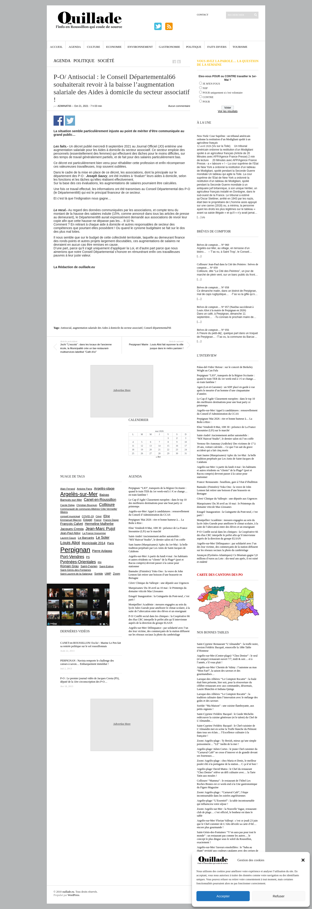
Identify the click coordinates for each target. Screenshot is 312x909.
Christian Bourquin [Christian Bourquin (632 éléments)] (86, 505)
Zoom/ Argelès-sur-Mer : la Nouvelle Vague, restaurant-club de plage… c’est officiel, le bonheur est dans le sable (227, 812)
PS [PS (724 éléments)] (88, 557)
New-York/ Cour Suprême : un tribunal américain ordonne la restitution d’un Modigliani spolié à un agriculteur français (223, 139)
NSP (205, 88)
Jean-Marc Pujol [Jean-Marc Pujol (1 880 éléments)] (100, 528)
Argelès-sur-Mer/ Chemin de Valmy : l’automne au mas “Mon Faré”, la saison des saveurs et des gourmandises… (227, 671)
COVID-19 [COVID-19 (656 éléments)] (88, 516)
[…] (199, 217)
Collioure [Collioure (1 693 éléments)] (107, 504)
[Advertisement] (121, 281)
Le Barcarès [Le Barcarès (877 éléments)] (86, 537)
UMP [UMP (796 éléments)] (108, 573)
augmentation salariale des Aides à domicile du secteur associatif (107, 327)
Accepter (223, 896)
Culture (93, 46)
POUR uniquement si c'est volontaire (223, 92)
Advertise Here (121, 390)
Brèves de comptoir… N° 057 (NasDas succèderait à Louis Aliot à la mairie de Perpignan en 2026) (225, 308)
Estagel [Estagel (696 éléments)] (87, 519)
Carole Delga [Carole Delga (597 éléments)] (67, 505)
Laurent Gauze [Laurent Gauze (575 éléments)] (68, 538)
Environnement (140, 46)
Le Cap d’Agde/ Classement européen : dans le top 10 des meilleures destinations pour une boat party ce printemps (226, 402)
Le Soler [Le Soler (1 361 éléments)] (102, 537)
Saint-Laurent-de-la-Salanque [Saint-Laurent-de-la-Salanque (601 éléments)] (76, 573)
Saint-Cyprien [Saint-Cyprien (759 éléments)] (88, 566)
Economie (114, 46)
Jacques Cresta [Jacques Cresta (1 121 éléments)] (72, 529)
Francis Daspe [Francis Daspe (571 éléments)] (111, 520)
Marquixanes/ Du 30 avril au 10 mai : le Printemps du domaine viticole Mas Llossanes (226, 505)
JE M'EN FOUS (211, 83)
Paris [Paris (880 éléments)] (110, 543)
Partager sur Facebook (59, 121)
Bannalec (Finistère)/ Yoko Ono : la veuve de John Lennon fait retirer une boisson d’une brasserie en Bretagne (224, 490)
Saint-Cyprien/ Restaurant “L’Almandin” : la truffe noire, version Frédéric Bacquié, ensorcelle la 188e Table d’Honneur (227, 647)
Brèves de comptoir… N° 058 (213, 287)
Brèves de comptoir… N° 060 (213, 244)
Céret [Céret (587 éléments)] (98, 516)
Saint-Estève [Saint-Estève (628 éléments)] (106, 566)
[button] (303, 860)
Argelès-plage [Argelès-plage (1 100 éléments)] (104, 488)
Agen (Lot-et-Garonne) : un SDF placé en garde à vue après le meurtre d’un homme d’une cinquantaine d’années (226, 390)
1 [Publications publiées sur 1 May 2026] (168, 438)
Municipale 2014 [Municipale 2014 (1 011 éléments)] (93, 543)
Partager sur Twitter (70, 121)
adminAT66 (64, 106)
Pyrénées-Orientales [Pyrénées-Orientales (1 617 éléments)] (78, 562)
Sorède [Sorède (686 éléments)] (98, 573)
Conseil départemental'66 (157, 327)
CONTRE (208, 97)
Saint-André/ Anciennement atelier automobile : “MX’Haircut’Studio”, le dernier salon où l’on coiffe (225, 437)
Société (106, 61)
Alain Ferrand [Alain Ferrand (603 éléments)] (67, 488)
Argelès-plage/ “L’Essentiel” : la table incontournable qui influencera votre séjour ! (225, 802)
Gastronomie (169, 46)
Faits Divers (216, 46)
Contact (202, 14)
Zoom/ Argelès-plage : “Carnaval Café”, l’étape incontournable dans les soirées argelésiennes (222, 794)
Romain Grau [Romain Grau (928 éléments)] (69, 566)
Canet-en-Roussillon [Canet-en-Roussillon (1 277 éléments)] (100, 500)
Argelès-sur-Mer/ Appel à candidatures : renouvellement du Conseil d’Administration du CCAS (227, 412)
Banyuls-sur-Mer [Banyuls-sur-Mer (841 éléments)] (71, 500)
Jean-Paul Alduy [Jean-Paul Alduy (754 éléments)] (70, 533)
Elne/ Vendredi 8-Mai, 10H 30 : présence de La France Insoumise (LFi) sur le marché (226, 428)
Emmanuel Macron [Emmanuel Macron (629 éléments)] (70, 520)
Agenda (75, 46)
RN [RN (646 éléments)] (99, 562)
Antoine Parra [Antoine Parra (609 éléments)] (84, 488)
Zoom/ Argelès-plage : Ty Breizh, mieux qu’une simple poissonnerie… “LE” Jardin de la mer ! (226, 742)
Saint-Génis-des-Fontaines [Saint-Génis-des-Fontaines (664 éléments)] (75, 570)
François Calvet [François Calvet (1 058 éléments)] (71, 524)
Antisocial (65, 327)
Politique (193, 46)
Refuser (279, 896)
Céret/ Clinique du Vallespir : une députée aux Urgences (227, 498)
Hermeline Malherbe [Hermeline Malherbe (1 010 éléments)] (99, 524)
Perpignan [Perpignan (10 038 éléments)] (75, 549)
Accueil (56, 46)
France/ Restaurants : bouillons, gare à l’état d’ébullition (227, 482)
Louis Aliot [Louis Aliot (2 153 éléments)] (70, 542)
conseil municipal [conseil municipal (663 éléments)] (70, 516)
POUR (206, 101)
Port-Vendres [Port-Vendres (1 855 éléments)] (72, 556)
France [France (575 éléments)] (97, 520)
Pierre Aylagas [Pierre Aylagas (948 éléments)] (102, 551)
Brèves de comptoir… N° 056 (213, 329)
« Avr (158, 457)
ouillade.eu (68, 891)
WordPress (73, 895)
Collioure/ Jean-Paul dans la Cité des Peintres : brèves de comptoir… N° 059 (227, 266)
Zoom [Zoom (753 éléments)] (116, 573)
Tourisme (239, 46)
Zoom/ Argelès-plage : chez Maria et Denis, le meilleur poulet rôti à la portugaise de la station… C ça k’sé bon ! (227, 762)
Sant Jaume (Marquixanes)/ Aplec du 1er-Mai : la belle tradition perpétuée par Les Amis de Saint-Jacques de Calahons (226, 459)
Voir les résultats (227, 111)
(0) (203, 217)
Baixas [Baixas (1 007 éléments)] (104, 495)
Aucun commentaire (179, 106)
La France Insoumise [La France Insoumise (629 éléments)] (94, 533)
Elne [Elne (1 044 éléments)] (106, 516)
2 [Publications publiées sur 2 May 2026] (176, 438)
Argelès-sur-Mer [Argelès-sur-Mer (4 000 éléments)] (79, 494)
